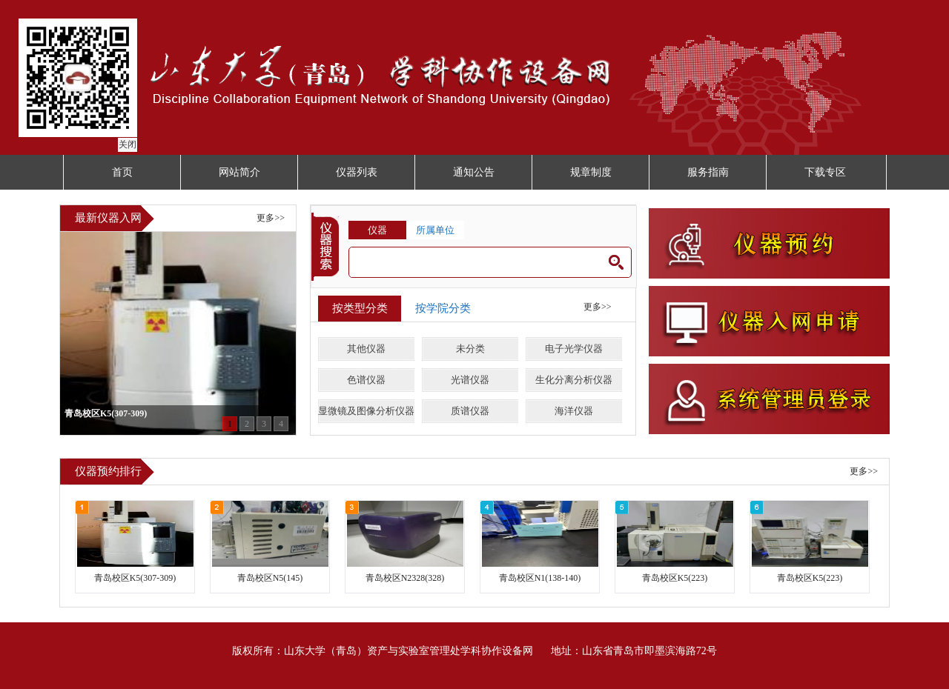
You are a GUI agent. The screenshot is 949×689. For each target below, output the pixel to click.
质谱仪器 (470, 410)
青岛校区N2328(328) (405, 578)
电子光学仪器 (574, 348)
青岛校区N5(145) (270, 578)
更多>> (271, 218)
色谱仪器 (366, 379)
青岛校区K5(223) (675, 578)
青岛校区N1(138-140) (540, 578)
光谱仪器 (470, 379)
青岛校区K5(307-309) (135, 578)
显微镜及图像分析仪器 (366, 410)
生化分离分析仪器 (573, 379)
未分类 (470, 348)
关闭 (125, 142)
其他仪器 (366, 348)
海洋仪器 (574, 410)
